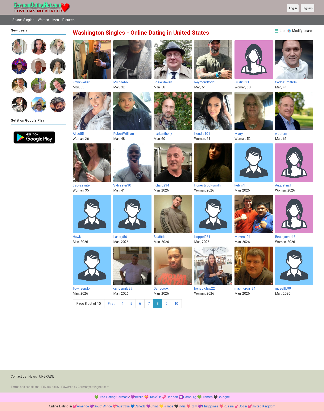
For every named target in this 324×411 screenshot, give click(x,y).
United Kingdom (263, 406)
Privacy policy (50, 387)
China (154, 406)
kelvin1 (239, 185)
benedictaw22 (204, 288)
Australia (123, 406)
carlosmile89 (122, 288)
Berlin (139, 397)
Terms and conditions (25, 387)
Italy (194, 406)
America (83, 406)
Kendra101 (202, 134)
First (111, 304)
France (168, 406)
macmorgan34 (244, 288)
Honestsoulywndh (207, 185)
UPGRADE (46, 376)
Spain (243, 406)
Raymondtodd (204, 82)
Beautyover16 (285, 237)
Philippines (210, 406)
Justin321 (241, 82)
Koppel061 (202, 237)
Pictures (68, 20)
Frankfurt (154, 397)
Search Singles (23, 20)
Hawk (77, 237)
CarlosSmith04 (286, 82)
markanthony (163, 134)
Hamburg (189, 397)
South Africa (103, 406)
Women (43, 20)
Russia (229, 406)
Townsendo (81, 288)
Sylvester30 (122, 185)
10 (176, 304)
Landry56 (120, 237)
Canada (140, 406)
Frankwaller (81, 82)
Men (55, 20)
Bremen (207, 397)
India (182, 406)
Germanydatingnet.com (93, 387)
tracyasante (81, 185)
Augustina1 (283, 185)
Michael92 (121, 82)
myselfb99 (283, 288)
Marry (238, 134)
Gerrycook (161, 288)
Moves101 (242, 237)
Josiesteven (163, 82)
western (281, 134)
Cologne (224, 397)
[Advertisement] (38, 210)
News (32, 376)
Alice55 (78, 134)
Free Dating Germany (114, 397)
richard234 (161, 185)
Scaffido (160, 237)
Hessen (172, 397)
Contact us (18, 376)
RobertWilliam (123, 134)
